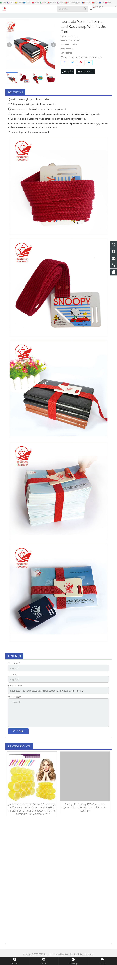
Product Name (15, 694)
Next (53, 54)
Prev (9, 54)
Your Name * (14, 673)
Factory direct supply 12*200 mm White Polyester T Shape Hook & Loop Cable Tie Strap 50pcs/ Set (85, 812)
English (98, 7)
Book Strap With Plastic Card (89, 67)
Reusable (69, 67)
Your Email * (13, 683)
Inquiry (67, 81)
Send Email (85, 81)
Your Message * (15, 704)
